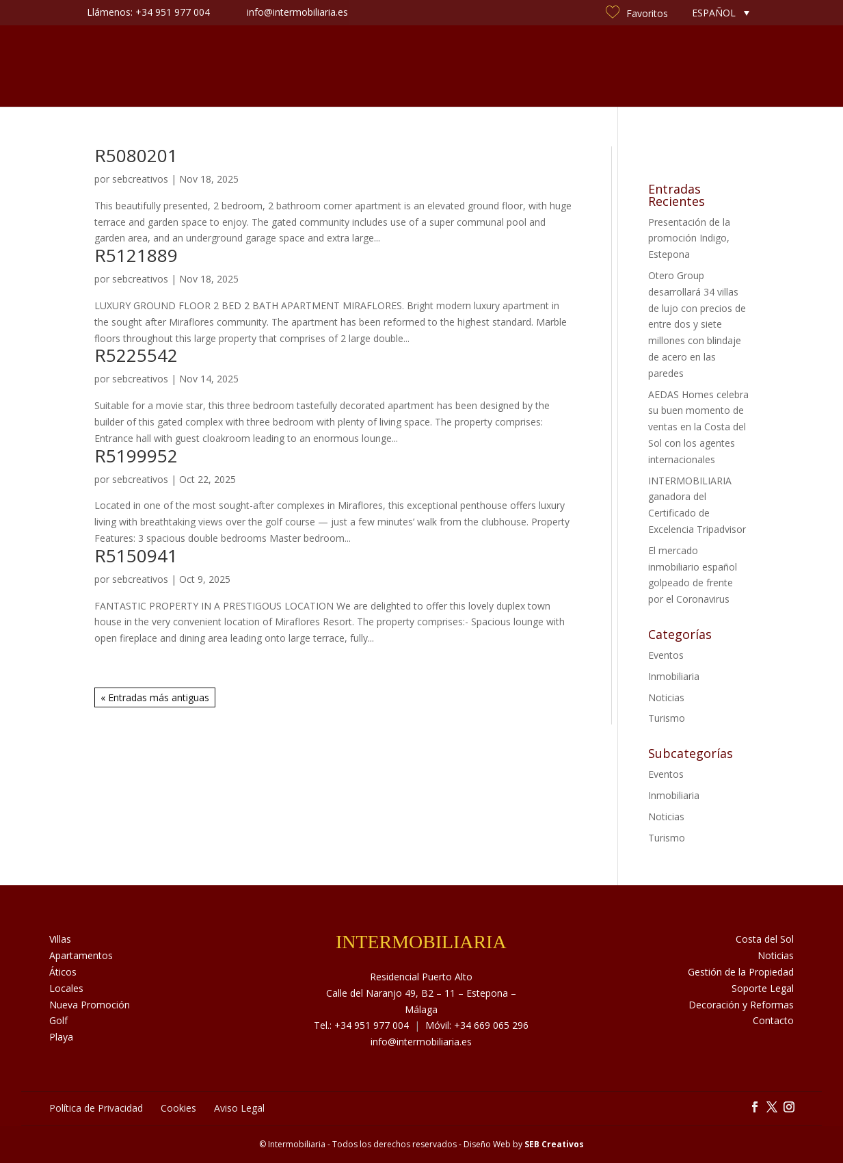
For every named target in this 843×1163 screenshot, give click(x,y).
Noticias (519, 66)
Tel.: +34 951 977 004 (361, 1025)
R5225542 (136, 355)
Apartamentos (81, 955)
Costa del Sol (596, 66)
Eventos (666, 655)
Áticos (63, 971)
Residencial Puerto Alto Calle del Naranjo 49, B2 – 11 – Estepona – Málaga (421, 993)
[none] (720, 13)
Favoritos (637, 13)
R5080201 (136, 155)
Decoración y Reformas (741, 1004)
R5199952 (136, 455)
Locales (66, 988)
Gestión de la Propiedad (741, 971)
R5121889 (136, 255)
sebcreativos (140, 178)
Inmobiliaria (673, 676)
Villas (60, 938)
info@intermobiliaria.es (421, 1041)
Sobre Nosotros (256, 66)
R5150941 (136, 555)
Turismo (666, 717)
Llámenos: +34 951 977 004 (148, 11)
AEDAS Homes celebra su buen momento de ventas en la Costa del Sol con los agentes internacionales (698, 427)
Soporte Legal (763, 988)
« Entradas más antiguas (155, 697)
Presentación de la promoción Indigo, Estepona (689, 238)
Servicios (341, 66)
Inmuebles (167, 66)
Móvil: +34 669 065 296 (476, 1025)
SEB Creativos (554, 1144)
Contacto (677, 66)
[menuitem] (720, 13)
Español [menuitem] (714, 12)
